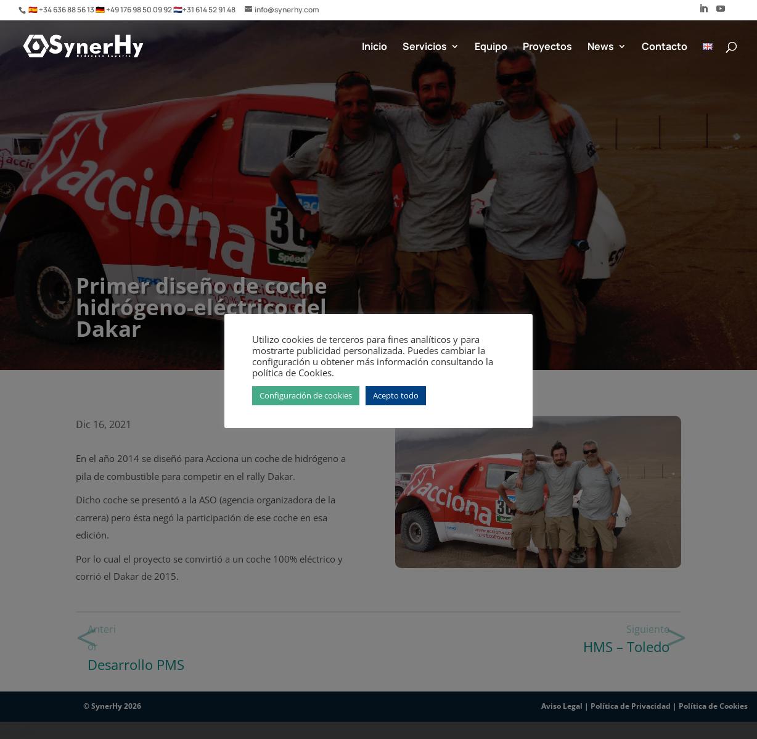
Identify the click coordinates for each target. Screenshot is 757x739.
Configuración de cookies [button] (306, 395)
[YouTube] (720, 12)
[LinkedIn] (703, 12)
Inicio (374, 47)
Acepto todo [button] (396, 395)
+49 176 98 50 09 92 (139, 9)
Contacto (664, 47)
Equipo (491, 47)
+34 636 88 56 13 (67, 9)
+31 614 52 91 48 (208, 9)
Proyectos (547, 47)
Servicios (425, 47)
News (600, 47)
